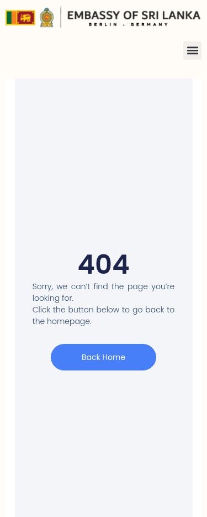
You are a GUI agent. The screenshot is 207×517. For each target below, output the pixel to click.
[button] (192, 50)
